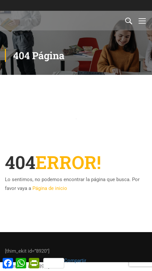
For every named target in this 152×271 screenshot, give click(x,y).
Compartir (64, 263)
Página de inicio (49, 188)
